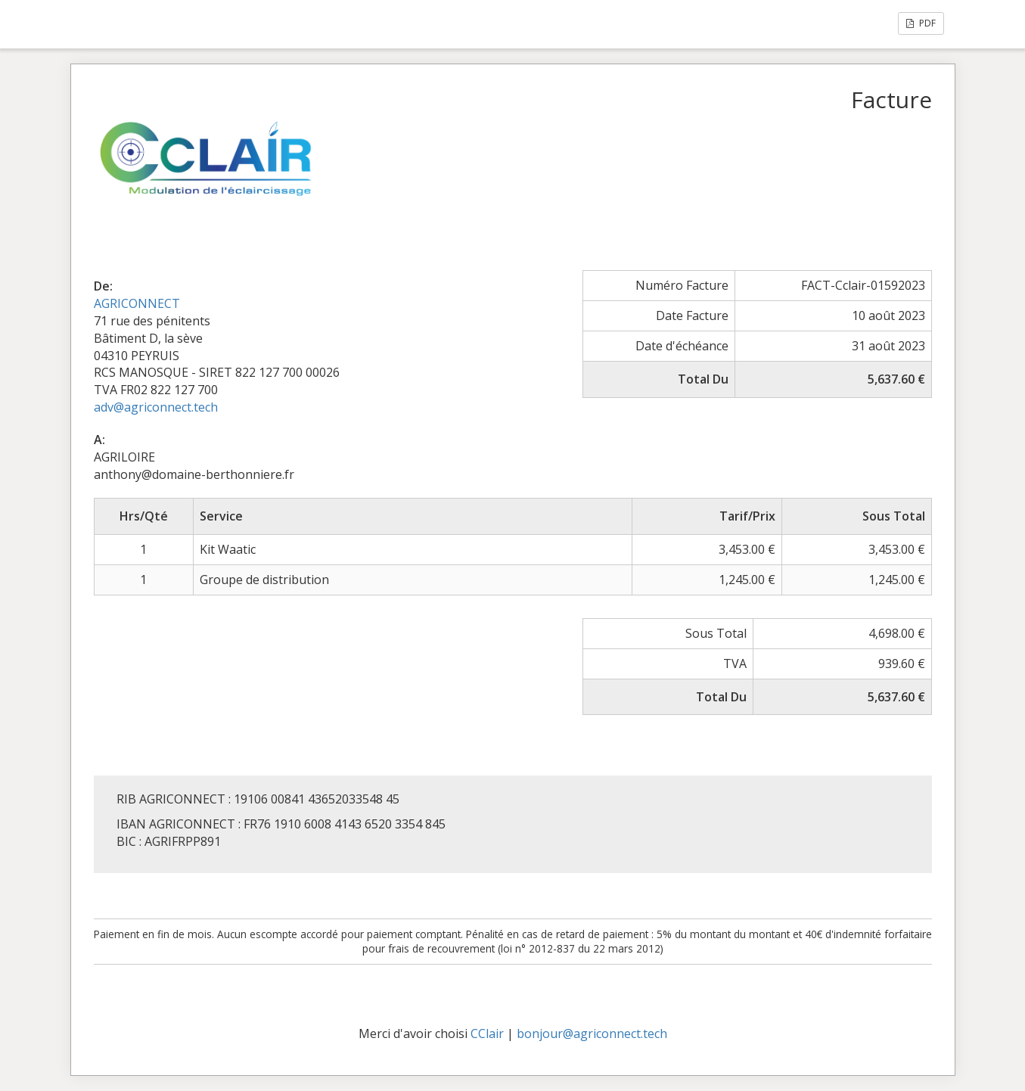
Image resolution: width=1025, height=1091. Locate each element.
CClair (487, 1033)
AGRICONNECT (137, 303)
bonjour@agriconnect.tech (592, 1033)
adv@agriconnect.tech (156, 407)
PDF (921, 23)
